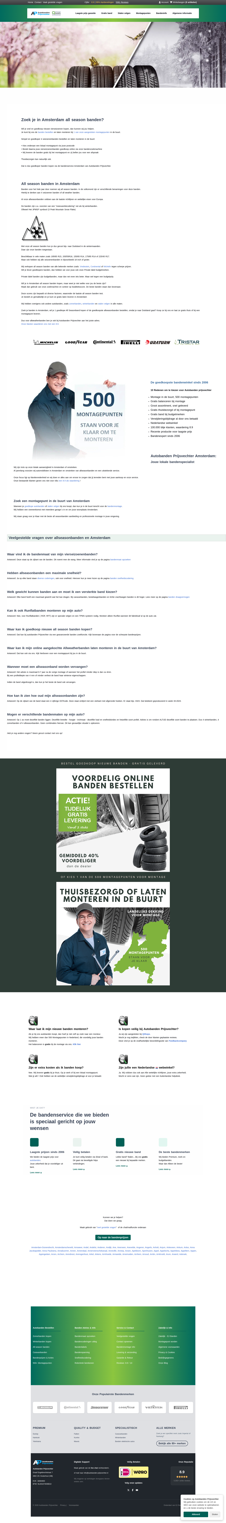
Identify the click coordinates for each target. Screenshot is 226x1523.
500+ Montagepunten (42, 1363)
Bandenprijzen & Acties (43, 1358)
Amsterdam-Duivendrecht (42, 1247)
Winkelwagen (183, 2)
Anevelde (131, 1247)
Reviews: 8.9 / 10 (124, 1363)
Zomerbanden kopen (42, 1336)
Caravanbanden (40, 1352)
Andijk (109, 1247)
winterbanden (88, 304)
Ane (114, 1247)
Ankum (179, 1247)
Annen (73, 1251)
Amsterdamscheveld (64, 1247)
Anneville (112, 1251)
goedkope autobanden (34, 506)
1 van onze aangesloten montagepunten (92, 132)
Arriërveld (160, 1254)
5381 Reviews (122, 2)
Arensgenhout (82, 1254)
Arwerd (175, 1254)
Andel (86, 1247)
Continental (96, 266)
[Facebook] (133, 1490)
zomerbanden (75, 304)
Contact (38, 2)
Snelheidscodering (83, 1358)
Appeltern (185, 1251)
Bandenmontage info (126, 1347)
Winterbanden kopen (42, 1341)
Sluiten (215, 1514)
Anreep (121, 1251)
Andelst (93, 1247)
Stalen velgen (124, 13)
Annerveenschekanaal (97, 1251)
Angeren (140, 1247)
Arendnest (69, 1254)
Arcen (53, 1254)
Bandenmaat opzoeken (85, 1336)
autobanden (35, 1160)
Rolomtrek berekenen (84, 1363)
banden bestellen (45, 132)
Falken (76, 1434)
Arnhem (137, 1254)
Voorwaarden (74, 1505)
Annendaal (81, 1251)
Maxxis (76, 1441)
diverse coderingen (45, 578)
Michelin (107, 266)
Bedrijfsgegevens (166, 1358)
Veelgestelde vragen (126, 1336)
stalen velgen (104, 304)
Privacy (63, 1505)
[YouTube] (137, 1490)
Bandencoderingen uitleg (86, 1341)
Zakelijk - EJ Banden (167, 1336)
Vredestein (84, 266)
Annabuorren (63, 1251)
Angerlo (148, 1247)
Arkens (98, 1254)
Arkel (91, 1254)
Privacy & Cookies (166, 1352)
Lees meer (35, 1172)
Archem (60, 1254)
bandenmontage (115, 506)
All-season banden (41, 1347)
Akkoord (196, 1514)
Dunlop (35, 1434)
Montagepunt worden (167, 1341)
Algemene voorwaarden (169, 1347)
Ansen (128, 1251)
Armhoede (106, 1254)
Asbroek (183, 1254)
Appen (193, 1251)
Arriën (152, 1254)
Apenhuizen (147, 1251)
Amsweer (78, 1247)
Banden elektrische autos (125, 1441)
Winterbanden (120, 1438)
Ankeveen (171, 1247)
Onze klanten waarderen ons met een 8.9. (40, 324)
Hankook (36, 1438)
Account (164, 2)
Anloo (186, 1247)
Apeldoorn (136, 1251)
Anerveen (121, 1247)
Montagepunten (143, 13)
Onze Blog (163, 1363)
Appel (156, 1251)
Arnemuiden (127, 1254)
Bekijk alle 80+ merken (172, 1443)
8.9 (182, 1472)
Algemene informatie (182, 13)
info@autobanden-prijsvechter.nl (96, 1473)
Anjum (162, 1247)
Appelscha (164, 1251)
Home (30, 2)
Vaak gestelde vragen (52, 2)
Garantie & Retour (125, 1358)
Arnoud (145, 1254)
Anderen (101, 1247)
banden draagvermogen (179, 597)
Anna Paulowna (49, 1251)
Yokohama (37, 1441)
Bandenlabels (81, 1347)
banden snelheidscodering (121, 578)
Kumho (76, 1438)
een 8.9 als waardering (69, 481)
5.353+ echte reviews (182, 1481)
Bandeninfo (161, 13)
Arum (168, 1254)
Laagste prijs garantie (85, 13)
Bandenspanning (82, 1352)
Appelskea (175, 1251)
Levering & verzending (127, 1352)
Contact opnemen (125, 1341)
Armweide (117, 1254)
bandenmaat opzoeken (120, 559)
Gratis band (106, 13)
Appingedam (44, 1254)
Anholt (156, 1247)
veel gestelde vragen (106, 1227)
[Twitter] (128, 1490)
